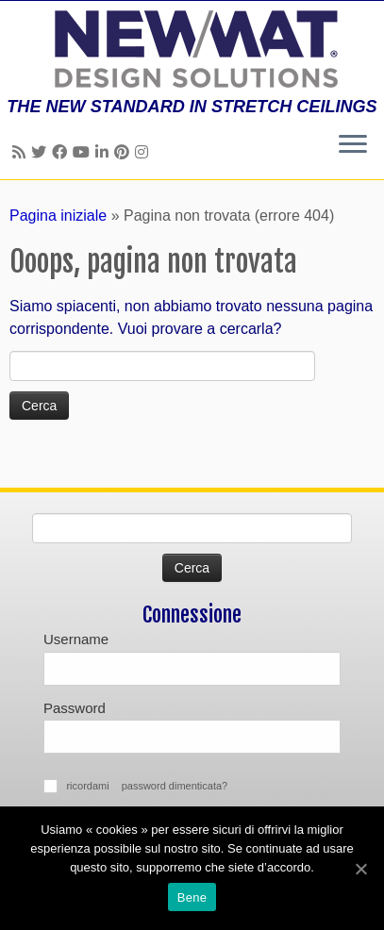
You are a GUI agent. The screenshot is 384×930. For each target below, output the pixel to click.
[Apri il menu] (353, 145)
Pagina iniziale (58, 216)
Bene (192, 897)
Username (76, 639)
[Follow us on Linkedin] (104, 152)
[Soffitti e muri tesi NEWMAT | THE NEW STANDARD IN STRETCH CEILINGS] (192, 49)
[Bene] (360, 868)
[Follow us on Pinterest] (124, 152)
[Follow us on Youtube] (84, 152)
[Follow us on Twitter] (41, 152)
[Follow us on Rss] (21, 152)
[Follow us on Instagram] (144, 152)
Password (74, 708)
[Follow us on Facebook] (62, 152)
